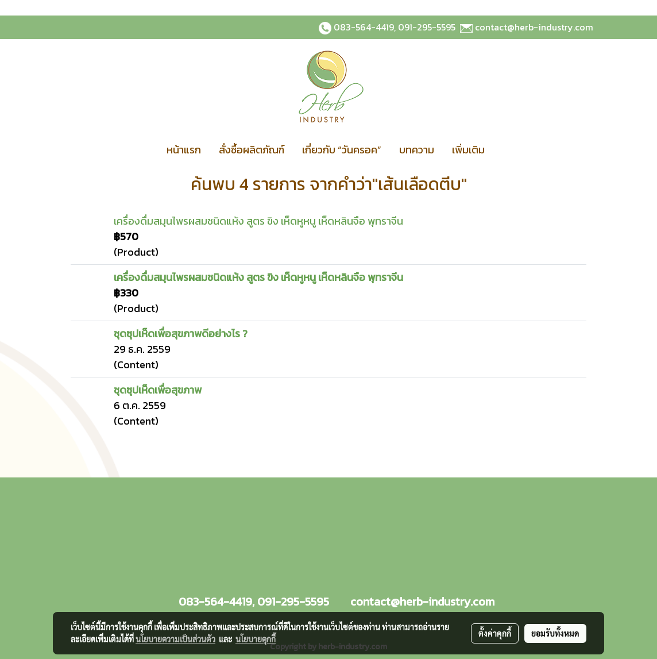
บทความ (416, 149)
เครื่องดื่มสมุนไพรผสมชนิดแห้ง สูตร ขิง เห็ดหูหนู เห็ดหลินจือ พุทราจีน (258, 221)
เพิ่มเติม (468, 149)
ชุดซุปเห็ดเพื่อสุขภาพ (158, 390)
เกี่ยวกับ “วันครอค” (341, 149)
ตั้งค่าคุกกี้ (494, 633)
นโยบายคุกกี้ (255, 639)
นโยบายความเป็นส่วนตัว (175, 639)
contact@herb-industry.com (534, 27)
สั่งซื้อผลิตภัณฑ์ (251, 149)
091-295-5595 (426, 27)
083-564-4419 (364, 27)
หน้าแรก (184, 149)
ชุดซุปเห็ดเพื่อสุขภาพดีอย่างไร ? (181, 333)
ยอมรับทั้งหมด (555, 633)
